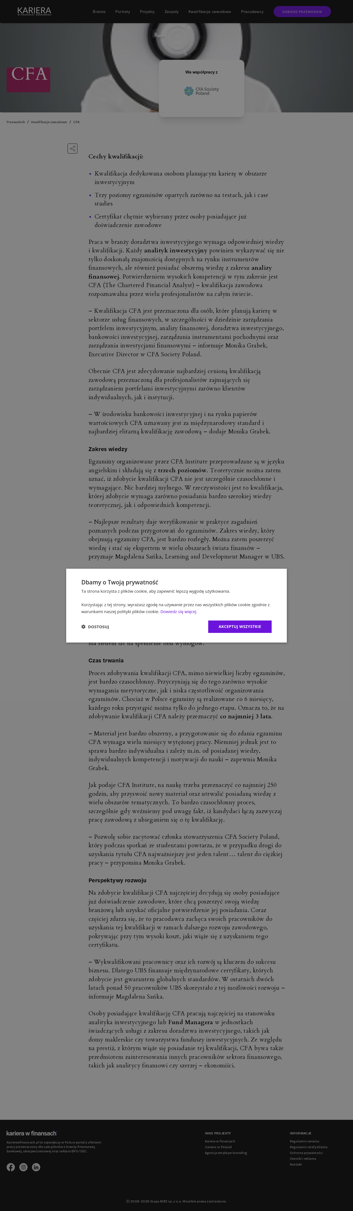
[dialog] (176, 605)
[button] (95, 627)
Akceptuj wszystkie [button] (240, 626)
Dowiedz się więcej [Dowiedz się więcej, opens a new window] (178, 611)
